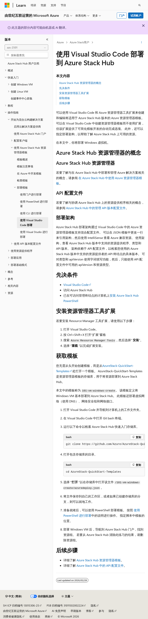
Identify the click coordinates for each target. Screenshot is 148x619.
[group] (104, 444)
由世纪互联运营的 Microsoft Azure (23, 611)
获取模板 (64, 98)
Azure (60, 42)
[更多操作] (141, 42)
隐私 (93, 605)
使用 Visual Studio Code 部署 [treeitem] (31, 222)
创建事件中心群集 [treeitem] (21, 98)
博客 (88, 611)
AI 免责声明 (59, 611)
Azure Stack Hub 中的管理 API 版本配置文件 (96, 208)
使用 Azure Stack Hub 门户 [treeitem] (30, 133)
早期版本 (76, 611)
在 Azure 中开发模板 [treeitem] (29, 173)
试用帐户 (135, 15)
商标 (47, 616)
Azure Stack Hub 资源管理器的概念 (80, 83)
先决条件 (64, 88)
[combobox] (26, 47)
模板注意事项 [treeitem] (25, 166)
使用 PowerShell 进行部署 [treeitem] (34, 204)
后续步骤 (64, 103)
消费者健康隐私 (12, 616)
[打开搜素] (139, 5)
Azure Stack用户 (79, 42)
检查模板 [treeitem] (22, 180)
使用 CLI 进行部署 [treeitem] (31, 213)
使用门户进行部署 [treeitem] (31, 194)
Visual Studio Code (75, 285)
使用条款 (34, 616)
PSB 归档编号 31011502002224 (65, 605)
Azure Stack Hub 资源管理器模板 (99, 560)
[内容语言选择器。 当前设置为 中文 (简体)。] (13, 596)
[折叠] (47, 39)
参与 (101, 611)
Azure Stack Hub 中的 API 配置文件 (100, 565)
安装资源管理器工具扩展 (74, 93)
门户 (121, 15)
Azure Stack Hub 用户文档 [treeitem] (23, 63)
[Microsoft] (7, 5)
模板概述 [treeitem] (22, 159)
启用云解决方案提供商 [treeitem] (27, 126)
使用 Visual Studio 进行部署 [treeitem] (34, 234)
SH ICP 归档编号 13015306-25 (21, 605)
